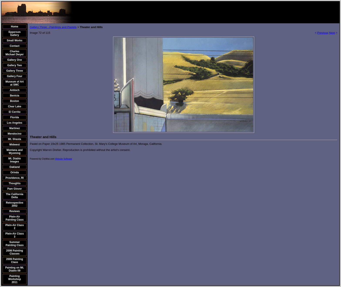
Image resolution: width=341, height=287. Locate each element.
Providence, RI (14, 177)
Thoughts (15, 183)
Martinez (14, 128)
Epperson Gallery (14, 33)
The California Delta (14, 196)
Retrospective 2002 (14, 204)
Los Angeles (14, 122)
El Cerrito (14, 111)
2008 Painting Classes (14, 252)
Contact (15, 45)
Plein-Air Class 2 (14, 227)
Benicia (14, 95)
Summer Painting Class (15, 244)
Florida (14, 117)
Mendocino (14, 133)
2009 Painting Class (14, 261)
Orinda (14, 172)
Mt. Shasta (14, 139)
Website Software (63, 159)
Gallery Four (14, 76)
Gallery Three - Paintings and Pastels (53, 27)
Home (14, 26)
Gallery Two (14, 65)
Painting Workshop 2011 (14, 279)
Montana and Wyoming (15, 152)
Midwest (14, 144)
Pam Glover (14, 188)
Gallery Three (14, 70)
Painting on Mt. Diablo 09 (14, 269)
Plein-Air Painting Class (15, 218)
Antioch (15, 90)
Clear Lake (14, 106)
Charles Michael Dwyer (14, 53)
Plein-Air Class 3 (14, 235)
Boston (14, 101)
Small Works (14, 40)
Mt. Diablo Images (14, 160)
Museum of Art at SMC (14, 83)
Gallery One (14, 59)
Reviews (14, 211)
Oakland (14, 167)
